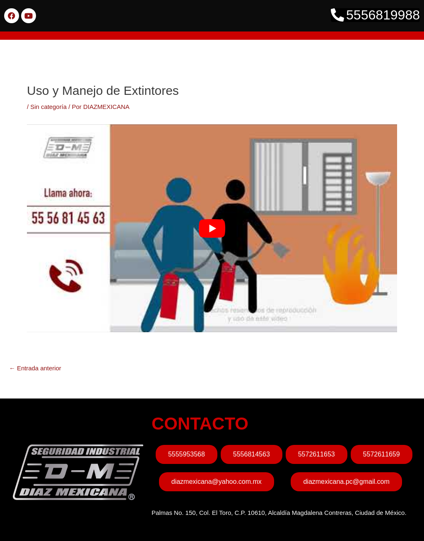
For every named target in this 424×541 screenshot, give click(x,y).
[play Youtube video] (212, 228)
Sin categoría (48, 106)
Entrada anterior (35, 368)
